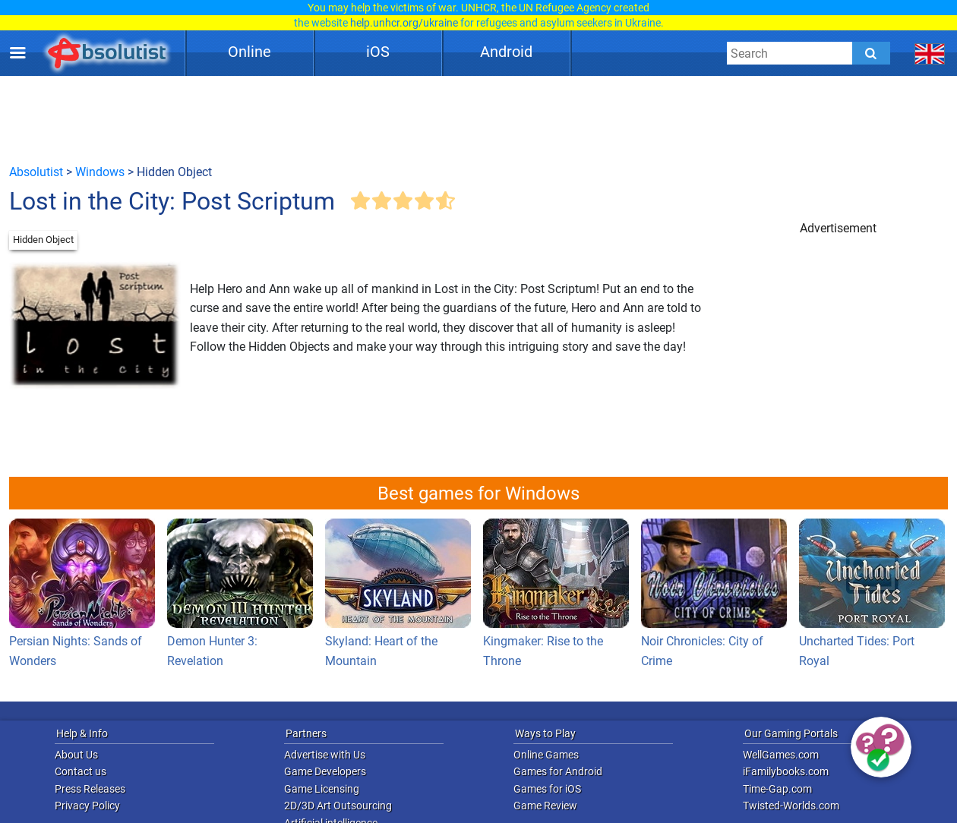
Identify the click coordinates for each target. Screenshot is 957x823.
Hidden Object (43, 239)
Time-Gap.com (777, 789)
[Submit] (871, 53)
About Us (76, 755)
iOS (378, 52)
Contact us (80, 771)
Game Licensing (321, 789)
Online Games (546, 755)
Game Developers (325, 771)
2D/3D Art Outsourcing (338, 805)
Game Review (545, 805)
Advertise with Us (324, 755)
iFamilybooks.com (786, 771)
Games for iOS (547, 789)
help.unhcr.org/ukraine (404, 23)
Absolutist (36, 172)
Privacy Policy (87, 805)
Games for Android (557, 771)
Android (506, 52)
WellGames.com (781, 755)
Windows (100, 172)
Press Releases (90, 789)
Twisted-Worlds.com (791, 805)
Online (249, 52)
